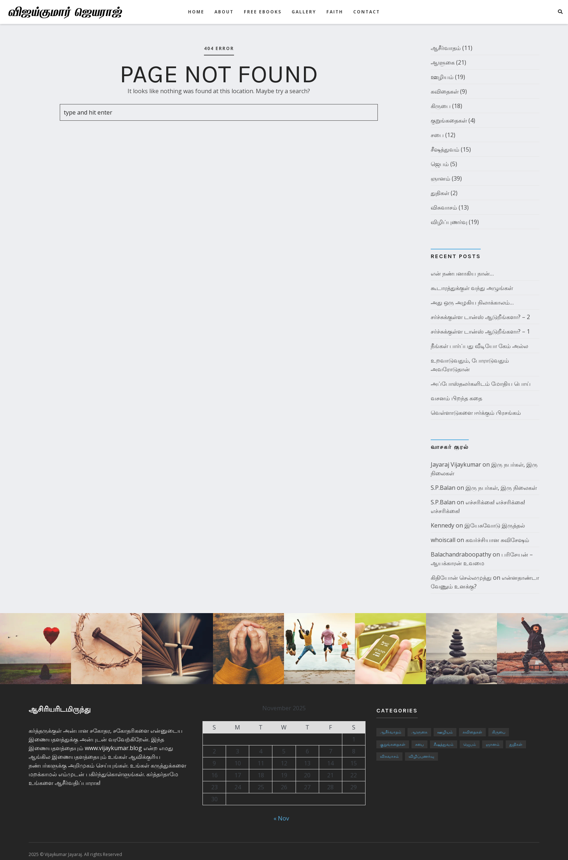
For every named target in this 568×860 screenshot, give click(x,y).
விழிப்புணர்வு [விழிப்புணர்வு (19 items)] (421, 756)
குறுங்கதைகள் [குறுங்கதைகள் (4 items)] (392, 744)
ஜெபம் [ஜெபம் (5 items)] (469, 744)
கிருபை (441, 106)
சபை (437, 135)
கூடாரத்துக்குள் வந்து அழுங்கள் (472, 288)
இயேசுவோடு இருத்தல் (494, 525)
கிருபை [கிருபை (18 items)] (498, 732)
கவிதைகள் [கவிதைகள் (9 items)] (472, 732)
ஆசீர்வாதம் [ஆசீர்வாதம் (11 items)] (390, 732)
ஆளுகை (443, 62)
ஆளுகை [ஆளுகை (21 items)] (419, 732)
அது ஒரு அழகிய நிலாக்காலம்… (472, 302)
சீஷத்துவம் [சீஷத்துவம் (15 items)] (444, 744)
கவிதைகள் (445, 91)
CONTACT (366, 12)
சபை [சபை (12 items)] (419, 744)
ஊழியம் (442, 77)
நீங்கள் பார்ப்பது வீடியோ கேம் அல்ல (479, 346)
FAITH (334, 12)
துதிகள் (440, 193)
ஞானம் (440, 178)
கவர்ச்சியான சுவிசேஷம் (497, 540)
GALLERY (304, 12)
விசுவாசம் (444, 207)
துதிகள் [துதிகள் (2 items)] (515, 744)
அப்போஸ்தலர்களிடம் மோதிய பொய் (481, 384)
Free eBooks (262, 12)
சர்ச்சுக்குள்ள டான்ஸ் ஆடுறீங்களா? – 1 (480, 331)
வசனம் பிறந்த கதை (456, 398)
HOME (196, 12)
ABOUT (224, 12)
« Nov (281, 818)
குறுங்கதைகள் (449, 120)
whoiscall (443, 540)
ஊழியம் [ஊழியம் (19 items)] (445, 732)
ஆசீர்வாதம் (446, 48)
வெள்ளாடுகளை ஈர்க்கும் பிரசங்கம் (476, 413)
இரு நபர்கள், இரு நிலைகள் (501, 488)
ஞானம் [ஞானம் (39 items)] (493, 744)
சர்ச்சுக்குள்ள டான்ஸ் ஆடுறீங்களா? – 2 (480, 317)
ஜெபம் (440, 164)
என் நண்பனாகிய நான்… (462, 273)
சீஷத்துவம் (445, 149)
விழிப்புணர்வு (449, 222)
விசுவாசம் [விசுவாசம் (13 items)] (389, 756)
